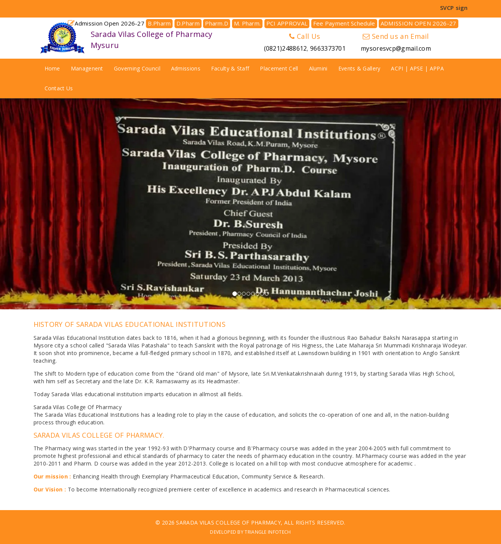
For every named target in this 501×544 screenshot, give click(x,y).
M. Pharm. (247, 23)
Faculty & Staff (230, 68)
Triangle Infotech (268, 532)
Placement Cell (279, 68)
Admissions (185, 68)
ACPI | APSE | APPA (417, 68)
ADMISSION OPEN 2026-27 (418, 23)
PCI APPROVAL (287, 23)
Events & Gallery (359, 68)
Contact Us (59, 88)
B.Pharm (159, 23)
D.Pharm (188, 23)
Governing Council (137, 68)
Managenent (87, 68)
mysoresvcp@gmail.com (396, 48)
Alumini (318, 68)
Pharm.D (216, 23)
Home (52, 68)
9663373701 (328, 48)
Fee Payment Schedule (344, 23)
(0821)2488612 (285, 48)
